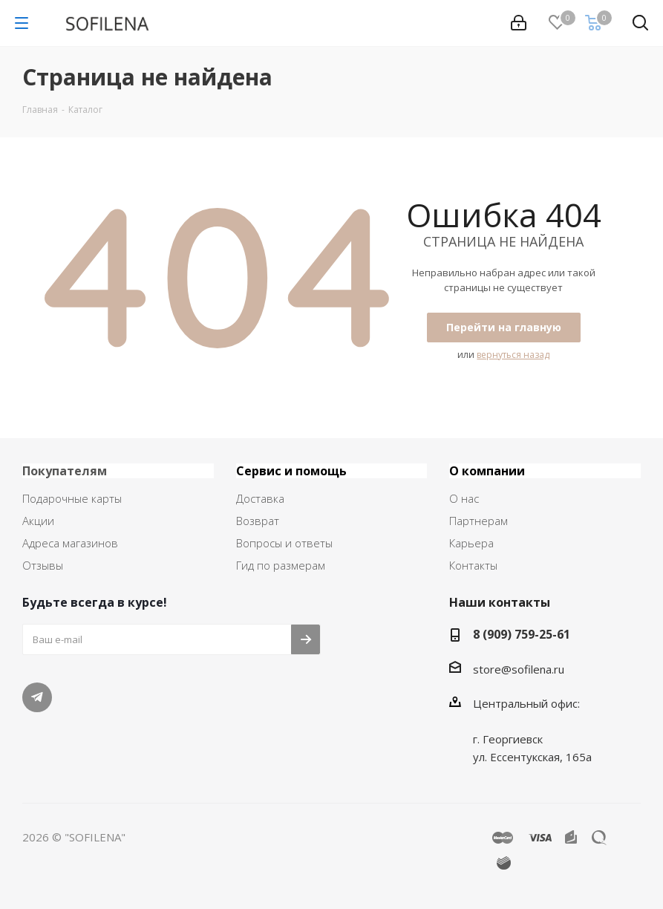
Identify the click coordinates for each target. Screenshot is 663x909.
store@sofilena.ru (518, 669)
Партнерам (478, 520)
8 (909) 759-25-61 (521, 634)
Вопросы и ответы (284, 542)
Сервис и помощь (291, 470)
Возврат (257, 520)
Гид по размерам (280, 565)
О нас (464, 498)
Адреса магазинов (70, 542)
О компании (487, 470)
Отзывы (42, 565)
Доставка (260, 498)
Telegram (37, 697)
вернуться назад (513, 354)
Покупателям (64, 470)
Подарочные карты (72, 498)
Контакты (473, 565)
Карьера (471, 542)
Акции (38, 520)
